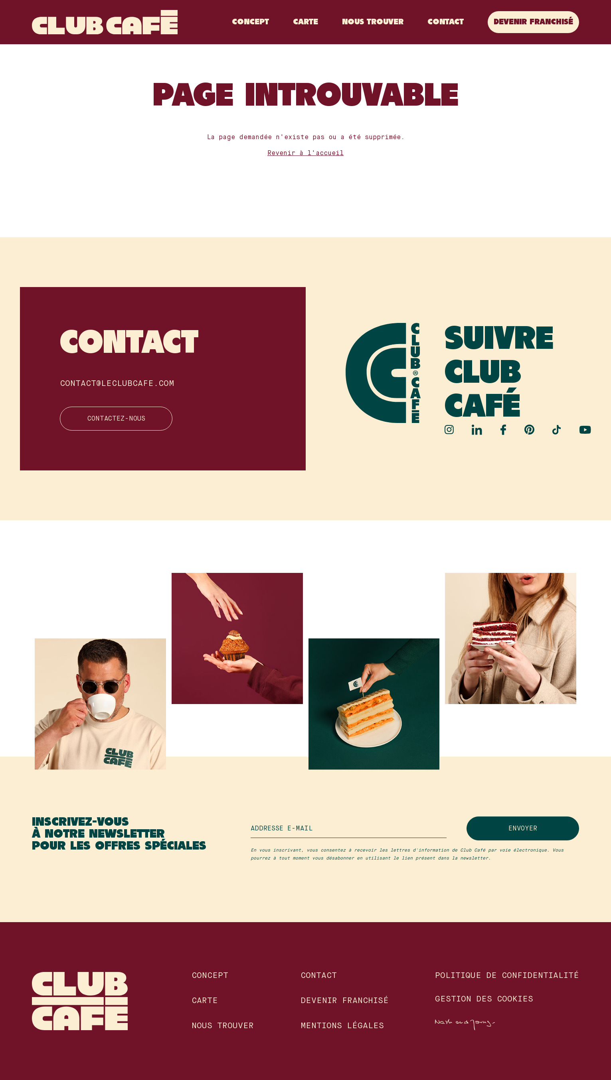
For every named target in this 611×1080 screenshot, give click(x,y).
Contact (445, 22)
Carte (305, 22)
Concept (250, 22)
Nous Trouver (372, 22)
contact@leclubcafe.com (117, 384)
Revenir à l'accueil (305, 153)
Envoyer (522, 829)
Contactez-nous (116, 419)
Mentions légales (342, 1026)
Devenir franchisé (533, 22)
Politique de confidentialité (507, 976)
